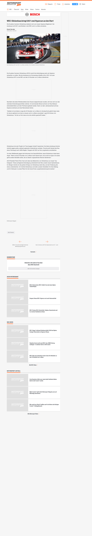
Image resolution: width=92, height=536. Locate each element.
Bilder (26, 10)
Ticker (58, 4)
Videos (32, 10)
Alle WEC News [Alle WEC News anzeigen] (32, 366)
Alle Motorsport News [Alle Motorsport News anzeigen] (33, 415)
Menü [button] (83, 4)
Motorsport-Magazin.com (15, 4)
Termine (37, 10)
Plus (74, 4)
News (22, 10)
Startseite (32, 253)
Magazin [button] (50, 4)
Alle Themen (11, 233)
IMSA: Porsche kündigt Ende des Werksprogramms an (20, 246)
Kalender (43, 10)
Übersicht (16, 10)
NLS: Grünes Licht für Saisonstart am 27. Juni (47, 245)
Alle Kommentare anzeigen (33, 269)
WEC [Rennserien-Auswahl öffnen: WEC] (10, 10)
